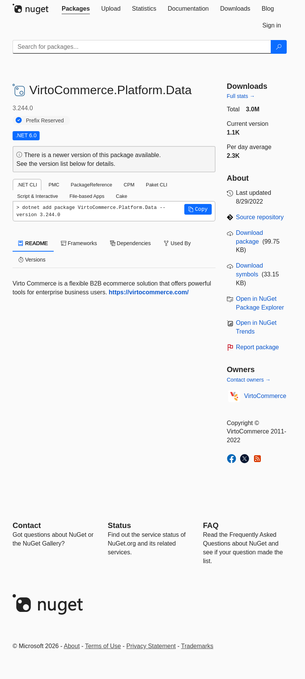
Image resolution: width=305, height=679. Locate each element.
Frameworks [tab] (79, 243)
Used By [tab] (177, 243)
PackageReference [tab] (91, 185)
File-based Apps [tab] (86, 196)
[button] (198, 209)
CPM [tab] (129, 185)
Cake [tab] (121, 196)
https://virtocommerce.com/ (149, 292)
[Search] (279, 47)
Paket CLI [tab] (156, 185)
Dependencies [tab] (130, 243)
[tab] (76, 8)
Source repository (260, 217)
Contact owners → (249, 380)
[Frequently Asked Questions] (211, 525)
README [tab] (33, 243)
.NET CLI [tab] (27, 185)
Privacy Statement (151, 646)
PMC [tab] (53, 185)
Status (119, 525)
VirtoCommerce (265, 396)
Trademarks (197, 646)
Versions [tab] (32, 259)
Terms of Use (103, 646)
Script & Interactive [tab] (37, 196)
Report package (257, 347)
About (72, 646)
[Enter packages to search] (142, 47)
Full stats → (241, 96)
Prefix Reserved (45, 120)
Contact (27, 525)
